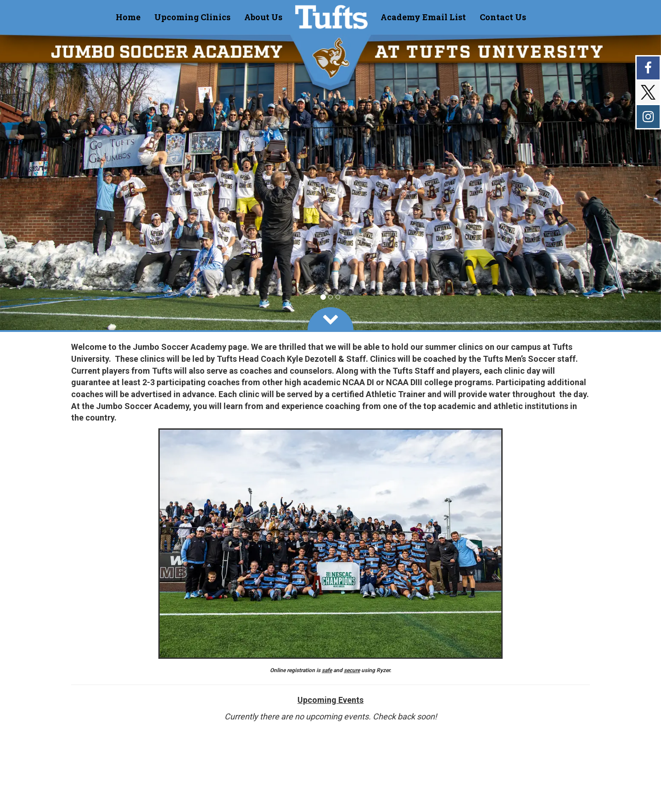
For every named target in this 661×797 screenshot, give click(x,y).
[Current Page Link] (128, 17)
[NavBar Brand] (331, 17)
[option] (330, 182)
